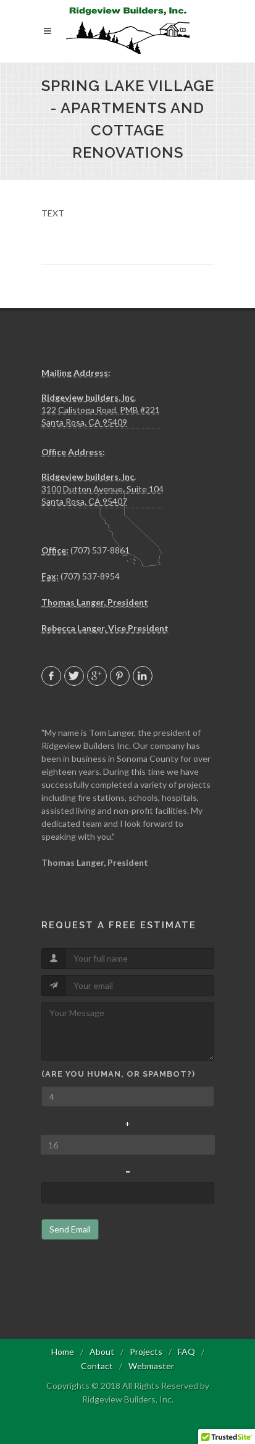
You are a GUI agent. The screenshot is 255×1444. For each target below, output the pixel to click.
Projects (146, 1351)
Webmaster (151, 1366)
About (102, 1351)
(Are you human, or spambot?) (118, 1074)
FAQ (186, 1351)
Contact (97, 1366)
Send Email (70, 1229)
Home (62, 1351)
